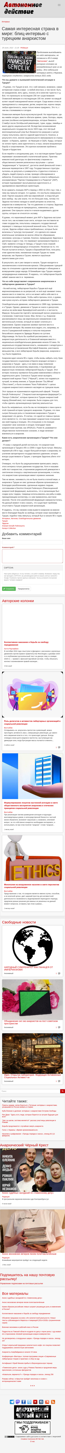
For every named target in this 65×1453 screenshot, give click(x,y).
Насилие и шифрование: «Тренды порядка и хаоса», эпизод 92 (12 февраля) (28, 1135)
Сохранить (8, 589)
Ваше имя (6, 538)
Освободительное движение (30, 518)
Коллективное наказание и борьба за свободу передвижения (26, 1313)
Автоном (14, 518)
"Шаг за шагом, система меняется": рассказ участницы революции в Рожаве (29, 1121)
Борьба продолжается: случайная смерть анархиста (22, 1126)
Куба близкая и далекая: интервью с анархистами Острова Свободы (29, 1111)
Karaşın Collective (9, 528)
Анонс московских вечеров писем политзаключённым (29, 1254)
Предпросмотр (23, 589)
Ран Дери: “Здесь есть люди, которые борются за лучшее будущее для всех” (30, 1115)
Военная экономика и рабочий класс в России (20, 1327)
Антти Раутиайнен (11, 649)
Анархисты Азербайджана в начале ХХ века (19, 1352)
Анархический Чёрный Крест (24, 1145)
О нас (32, 1441)
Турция (5, 521)
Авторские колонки (18, 601)
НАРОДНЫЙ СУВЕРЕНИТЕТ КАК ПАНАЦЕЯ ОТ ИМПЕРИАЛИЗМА (28, 968)
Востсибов (8, 728)
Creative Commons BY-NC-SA (32, 1439)
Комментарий (8, 547)
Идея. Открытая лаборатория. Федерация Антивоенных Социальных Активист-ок (32, 1076)
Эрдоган (5, 523)
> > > (32, 1386)
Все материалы (15, 1293)
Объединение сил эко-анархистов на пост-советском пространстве (31, 1022)
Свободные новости (19, 922)
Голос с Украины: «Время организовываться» (20, 1130)
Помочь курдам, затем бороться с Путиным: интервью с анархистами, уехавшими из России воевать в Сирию (29, 1106)
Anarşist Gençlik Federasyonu (13, 526)
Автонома (42, 61)
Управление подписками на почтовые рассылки (21, 1283)
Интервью (6, 22)
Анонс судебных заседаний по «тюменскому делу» (28, 1193)
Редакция (24, 48)
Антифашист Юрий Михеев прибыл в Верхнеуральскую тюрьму (27, 1363)
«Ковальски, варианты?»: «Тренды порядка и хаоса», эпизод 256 (27, 1374)
